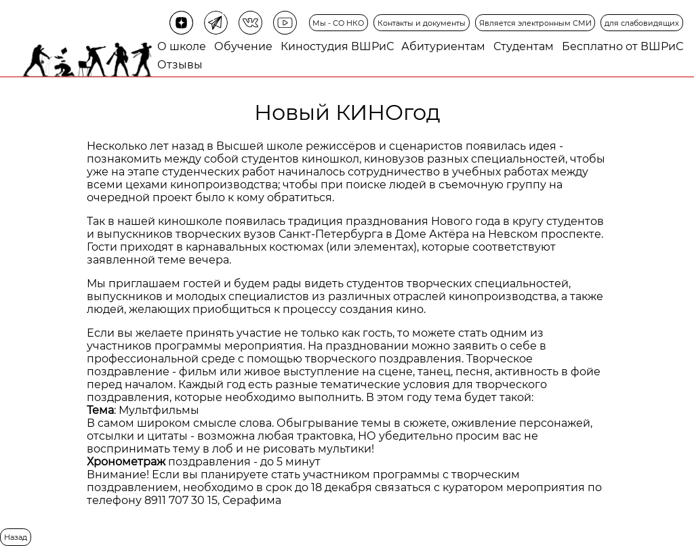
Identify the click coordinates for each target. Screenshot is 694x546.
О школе (181, 46)
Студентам (523, 46)
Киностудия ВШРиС (337, 46)
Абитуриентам (443, 46)
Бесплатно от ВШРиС (622, 46)
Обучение (243, 46)
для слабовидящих (642, 23)
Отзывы (180, 64)
